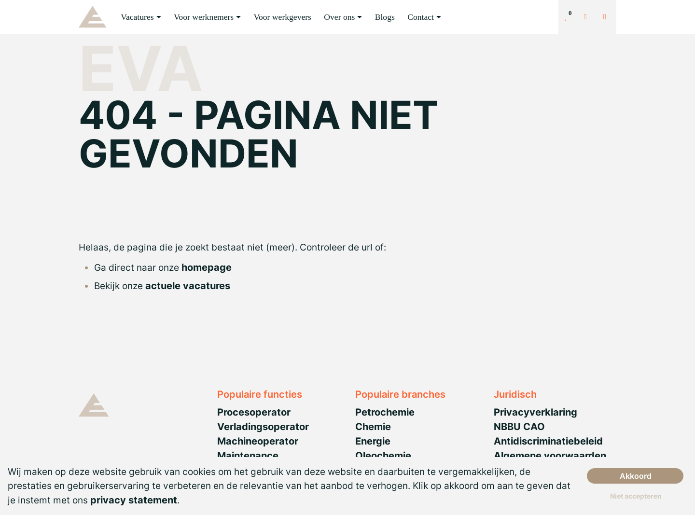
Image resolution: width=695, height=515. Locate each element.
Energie (372, 441)
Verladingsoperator (263, 426)
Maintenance (247, 455)
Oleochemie (383, 455)
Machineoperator (257, 441)
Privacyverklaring (535, 412)
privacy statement (133, 500)
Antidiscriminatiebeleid (548, 441)
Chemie (373, 426)
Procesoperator (254, 412)
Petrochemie (385, 412)
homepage (206, 267)
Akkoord (636, 476)
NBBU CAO (519, 426)
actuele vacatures (187, 286)
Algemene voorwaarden (550, 455)
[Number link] (606, 17)
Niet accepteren (636, 496)
